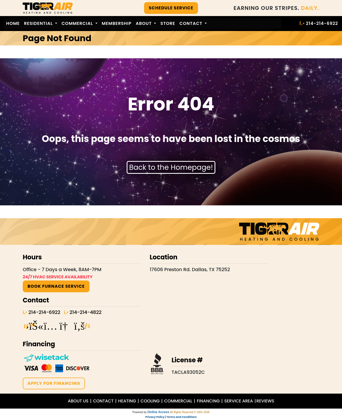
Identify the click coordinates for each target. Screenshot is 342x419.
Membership (116, 23)
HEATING (127, 401)
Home (13, 23)
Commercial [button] (77, 23)
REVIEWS (265, 401)
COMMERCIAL (178, 401)
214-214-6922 (322, 23)
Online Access (158, 412)
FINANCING (208, 401)
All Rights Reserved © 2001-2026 (190, 412)
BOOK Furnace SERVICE (56, 286)
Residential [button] (39, 23)
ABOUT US (78, 401)
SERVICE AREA (238, 401)
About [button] (144, 23)
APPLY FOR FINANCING (54, 383)
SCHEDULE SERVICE (171, 8)
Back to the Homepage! (171, 167)
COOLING (150, 401)
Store (167, 23)
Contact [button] (192, 23)
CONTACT (103, 401)
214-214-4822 (85, 312)
